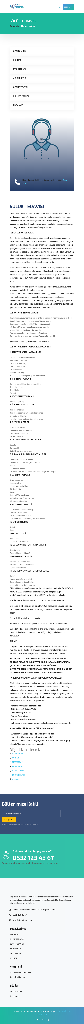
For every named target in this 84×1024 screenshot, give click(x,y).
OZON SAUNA (19, 51)
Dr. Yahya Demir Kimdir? (20, 972)
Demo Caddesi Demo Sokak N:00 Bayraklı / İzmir (34, 909)
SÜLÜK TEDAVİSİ (21, 96)
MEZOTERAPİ (19, 69)
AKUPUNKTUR (19, 78)
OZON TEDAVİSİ (20, 87)
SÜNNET (17, 60)
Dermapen (14, 996)
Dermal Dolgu (16, 991)
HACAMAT (18, 105)
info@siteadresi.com (22, 920)
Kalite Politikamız (17, 977)
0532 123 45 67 (20, 915)
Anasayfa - (15, 26)
